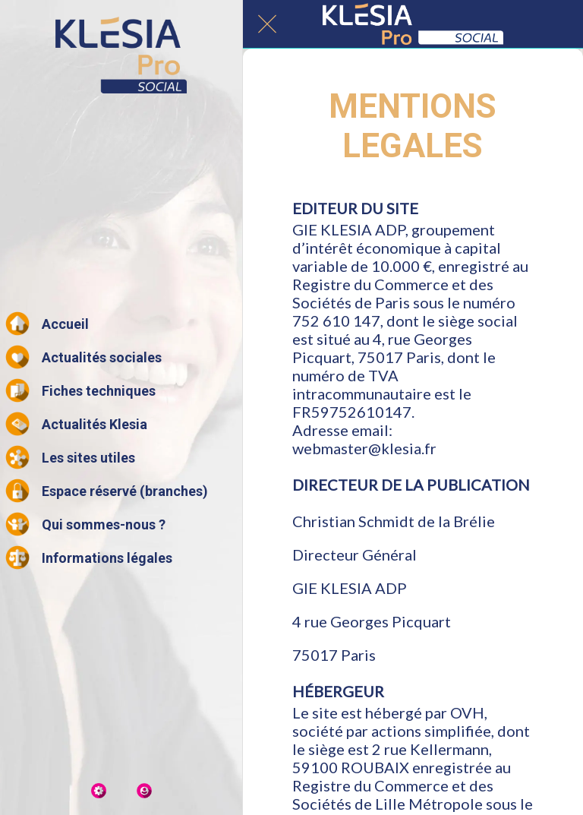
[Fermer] (267, 24)
